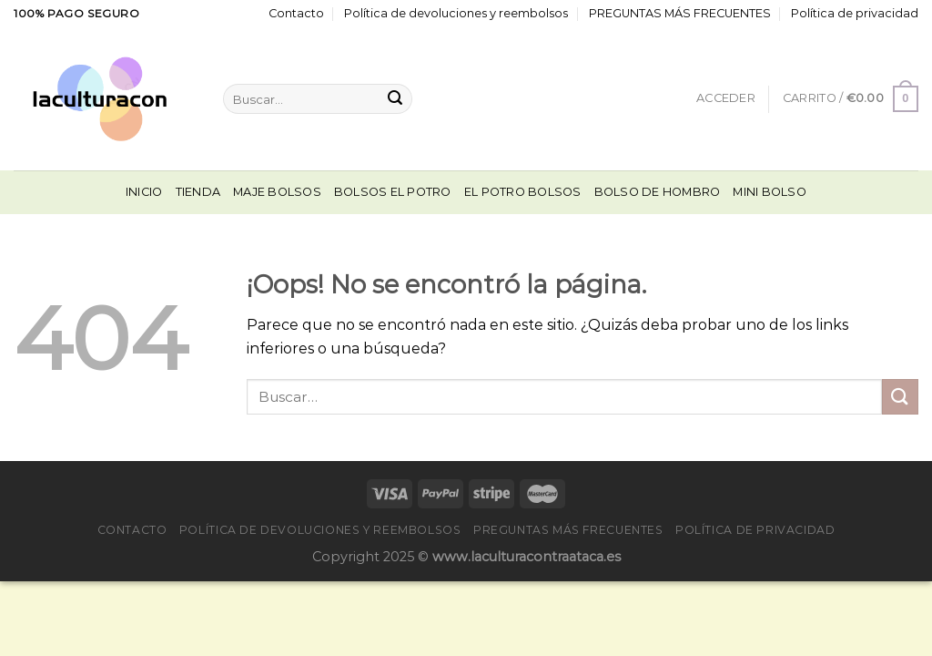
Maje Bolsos (277, 192)
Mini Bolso (769, 192)
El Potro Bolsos (523, 192)
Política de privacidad (854, 13)
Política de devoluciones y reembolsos (456, 13)
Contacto (296, 13)
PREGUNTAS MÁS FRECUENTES (680, 13)
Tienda (198, 192)
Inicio (144, 192)
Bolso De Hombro (657, 192)
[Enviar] (395, 99)
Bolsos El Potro (392, 192)
